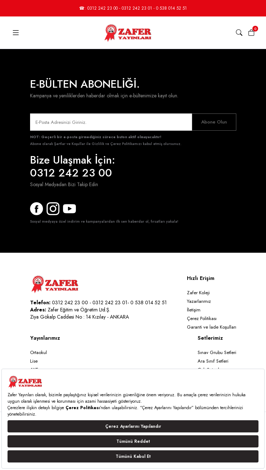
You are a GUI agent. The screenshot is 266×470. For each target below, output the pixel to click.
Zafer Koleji (198, 292)
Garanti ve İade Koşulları (211, 327)
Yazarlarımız (199, 301)
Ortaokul (38, 352)
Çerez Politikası (202, 318)
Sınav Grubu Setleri (217, 352)
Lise (34, 361)
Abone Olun (214, 121)
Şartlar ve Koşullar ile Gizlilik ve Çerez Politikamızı (98, 143)
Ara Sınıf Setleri (213, 361)
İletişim (193, 309)
